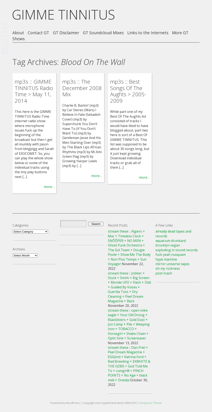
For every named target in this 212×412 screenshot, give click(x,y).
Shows (18, 38)
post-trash (163, 273)
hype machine (166, 259)
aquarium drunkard (170, 240)
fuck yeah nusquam (170, 254)
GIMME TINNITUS (63, 14)
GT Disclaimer (66, 32)
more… (49, 186)
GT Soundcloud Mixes (103, 32)
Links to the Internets (147, 32)
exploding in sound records (176, 250)
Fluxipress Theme (151, 403)
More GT (180, 32)
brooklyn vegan (167, 245)
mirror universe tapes (172, 264)
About (18, 32)
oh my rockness (167, 268)
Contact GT (38, 32)
